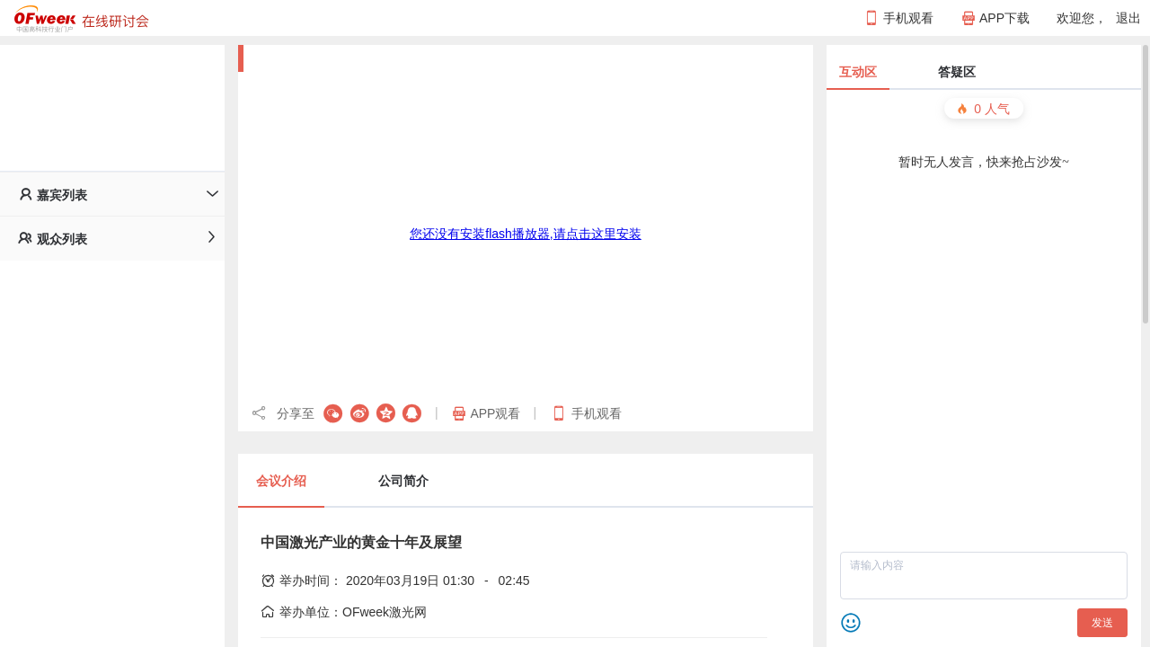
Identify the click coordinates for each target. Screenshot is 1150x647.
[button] (112, 194)
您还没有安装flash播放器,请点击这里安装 (525, 233)
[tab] (112, 194)
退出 (1128, 18)
